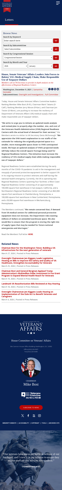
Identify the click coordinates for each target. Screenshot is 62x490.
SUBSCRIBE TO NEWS (31, 407)
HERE (30, 234)
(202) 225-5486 (32, 352)
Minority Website (9, 423)
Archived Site (54, 423)
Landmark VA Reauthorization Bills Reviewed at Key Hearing (31, 284)
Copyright (35, 423)
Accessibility (24, 423)
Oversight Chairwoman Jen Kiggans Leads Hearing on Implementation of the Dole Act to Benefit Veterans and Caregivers (29, 294)
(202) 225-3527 (33, 349)
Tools (44, 423)
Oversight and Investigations (31, 94)
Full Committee (51, 94)
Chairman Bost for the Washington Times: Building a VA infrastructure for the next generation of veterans (28, 249)
